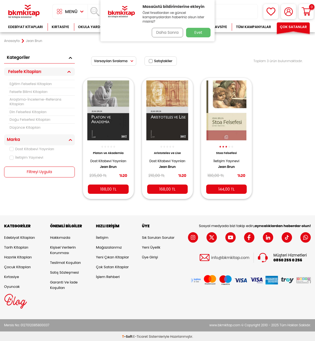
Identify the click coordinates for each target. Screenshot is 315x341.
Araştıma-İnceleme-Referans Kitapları (35, 102)
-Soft (127, 335)
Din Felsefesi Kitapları (28, 111)
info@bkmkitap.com (230, 256)
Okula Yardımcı (93, 27)
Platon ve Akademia (108, 150)
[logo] (24, 11)
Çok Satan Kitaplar (112, 265)
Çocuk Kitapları (17, 265)
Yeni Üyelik (151, 246)
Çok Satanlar (293, 27)
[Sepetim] (306, 11)
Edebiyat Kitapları (25, 27)
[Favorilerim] (270, 11)
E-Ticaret (140, 335)
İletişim (102, 236)
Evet (198, 32)
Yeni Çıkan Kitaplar (112, 256)
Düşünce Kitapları (25, 127)
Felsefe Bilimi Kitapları (28, 91)
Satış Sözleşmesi (64, 271)
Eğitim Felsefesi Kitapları (31, 83)
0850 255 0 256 (287, 259)
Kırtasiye (60, 27)
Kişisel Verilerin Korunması (63, 249)
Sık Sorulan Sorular (158, 236)
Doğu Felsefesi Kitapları (30, 119)
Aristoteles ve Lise (167, 150)
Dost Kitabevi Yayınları (32, 149)
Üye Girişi (150, 256)
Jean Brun (108, 168)
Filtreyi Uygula (39, 172)
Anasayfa (12, 41)
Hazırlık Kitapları (18, 256)
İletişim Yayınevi (26, 157)
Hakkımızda (60, 236)
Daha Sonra (166, 32)
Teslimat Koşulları (65, 261)
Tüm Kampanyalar (253, 27)
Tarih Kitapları (16, 246)
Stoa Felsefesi (226, 150)
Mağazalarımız (109, 246)
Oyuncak (12, 285)
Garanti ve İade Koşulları (64, 284)
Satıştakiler (160, 61)
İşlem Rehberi (108, 275)
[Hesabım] (288, 11)
